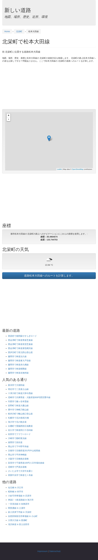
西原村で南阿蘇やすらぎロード (22, 336)
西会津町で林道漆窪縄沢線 (20, 348)
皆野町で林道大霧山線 (18, 405)
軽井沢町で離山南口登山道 (20, 414)
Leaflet (59, 169)
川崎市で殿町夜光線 (17, 438)
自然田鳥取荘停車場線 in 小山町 (23, 516)
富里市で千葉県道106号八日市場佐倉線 (26, 463)
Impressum (42, 551)
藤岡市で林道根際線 (17, 369)
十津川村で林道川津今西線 (20, 393)
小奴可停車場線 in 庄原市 (19, 496)
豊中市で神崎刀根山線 (18, 409)
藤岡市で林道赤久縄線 (18, 364)
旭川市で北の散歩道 (17, 422)
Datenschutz (55, 551)
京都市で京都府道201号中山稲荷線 (24, 450)
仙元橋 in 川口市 (15, 487)
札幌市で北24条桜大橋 (18, 418)
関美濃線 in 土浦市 (16, 508)
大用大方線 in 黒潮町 (17, 520)
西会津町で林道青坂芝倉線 (20, 340)
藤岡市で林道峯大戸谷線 (19, 360)
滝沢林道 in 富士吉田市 (18, 524)
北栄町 (19, 31)
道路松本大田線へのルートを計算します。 (49, 275)
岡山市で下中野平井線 (18, 446)
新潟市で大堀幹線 (16, 385)
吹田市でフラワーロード (19, 434)
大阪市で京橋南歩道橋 (18, 459)
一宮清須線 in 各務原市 (18, 504)
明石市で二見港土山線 (18, 389)
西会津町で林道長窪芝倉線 (20, 344)
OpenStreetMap (77, 169)
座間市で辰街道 (15, 442)
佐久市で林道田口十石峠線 (20, 430)
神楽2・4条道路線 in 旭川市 (21, 500)
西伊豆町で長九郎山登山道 (20, 352)
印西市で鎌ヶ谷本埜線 (18, 401)
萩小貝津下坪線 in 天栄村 (19, 512)
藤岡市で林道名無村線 (18, 373)
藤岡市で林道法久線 (17, 356)
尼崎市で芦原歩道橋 (17, 467)
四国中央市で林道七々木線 (20, 475)
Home (7, 31)
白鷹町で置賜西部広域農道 (20, 426)
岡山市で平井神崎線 (17, 454)
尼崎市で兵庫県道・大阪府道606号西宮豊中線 (29, 397)
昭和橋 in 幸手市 (15, 491)
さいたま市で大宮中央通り (20, 471)
